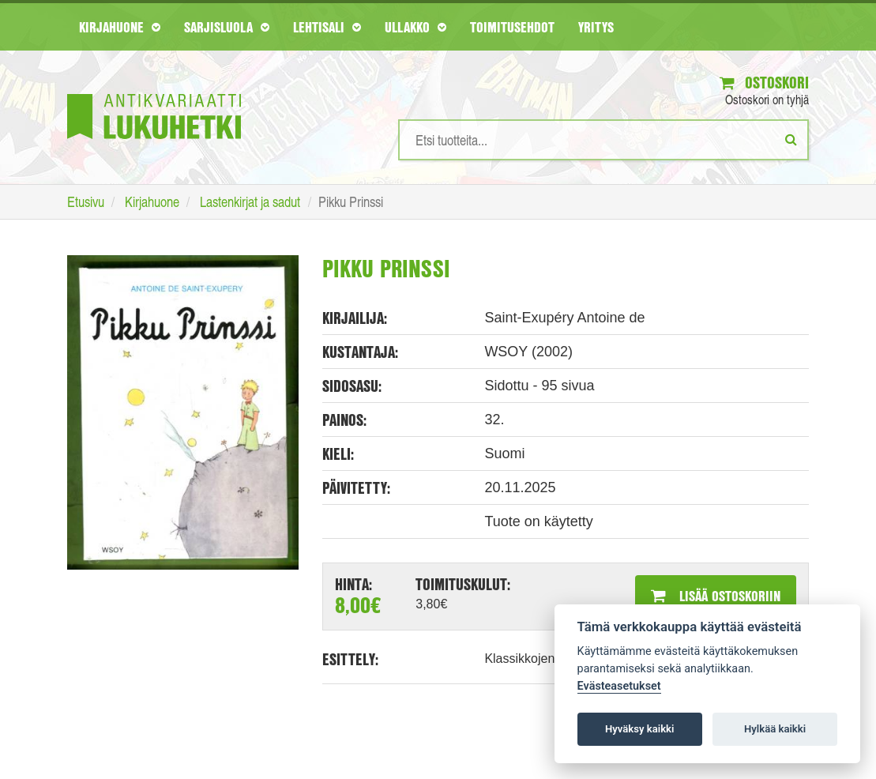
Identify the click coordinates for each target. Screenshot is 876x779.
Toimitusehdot (512, 27)
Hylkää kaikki (775, 729)
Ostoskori (764, 82)
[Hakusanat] (603, 139)
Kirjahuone (119, 27)
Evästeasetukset (619, 686)
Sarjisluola (226, 27)
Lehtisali (327, 27)
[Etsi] (791, 139)
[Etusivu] (154, 93)
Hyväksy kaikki (639, 729)
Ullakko (415, 27)
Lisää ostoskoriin (715, 595)
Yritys (596, 27)
